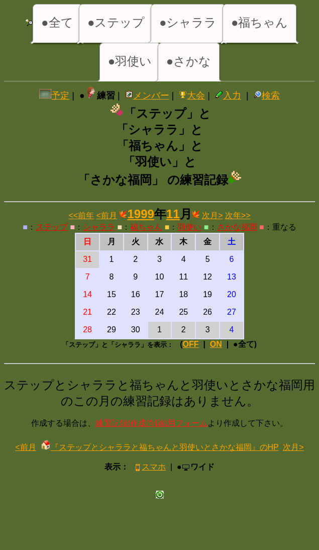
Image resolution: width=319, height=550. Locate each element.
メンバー (147, 95)
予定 (54, 95)
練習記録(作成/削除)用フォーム (151, 423)
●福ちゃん (259, 22)
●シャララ (188, 22)
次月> (212, 215)
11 (173, 214)
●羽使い (130, 61)
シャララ (99, 227)
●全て (57, 22)
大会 (192, 95)
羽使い (189, 227)
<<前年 (81, 215)
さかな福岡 (237, 227)
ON (216, 344)
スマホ (149, 467)
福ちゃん (146, 227)
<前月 (106, 215)
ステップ (52, 227)
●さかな (188, 61)
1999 (140, 214)
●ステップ (116, 22)
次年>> (238, 215)
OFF (191, 344)
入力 (228, 95)
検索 (267, 95)
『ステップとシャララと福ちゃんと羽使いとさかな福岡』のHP (160, 447)
